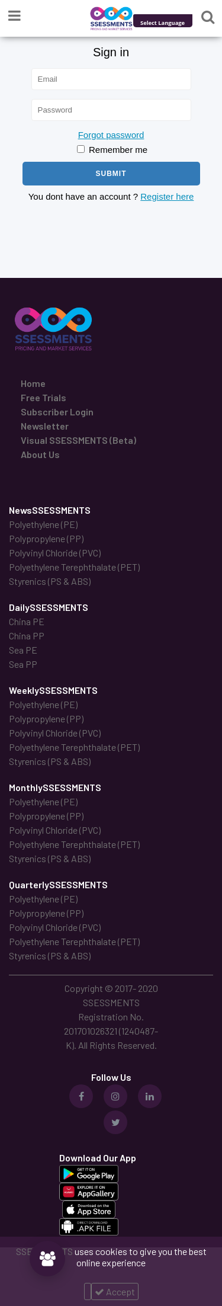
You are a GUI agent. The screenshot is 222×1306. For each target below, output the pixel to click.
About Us (40, 454)
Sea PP (23, 664)
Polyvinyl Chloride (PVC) (55, 552)
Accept (115, 1291)
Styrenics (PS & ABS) (50, 581)
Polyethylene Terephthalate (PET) (74, 566)
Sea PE (23, 649)
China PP (26, 635)
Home (33, 383)
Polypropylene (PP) (46, 538)
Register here (167, 196)
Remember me (112, 150)
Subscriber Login (57, 411)
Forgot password (111, 135)
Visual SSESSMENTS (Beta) (78, 440)
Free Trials (43, 397)
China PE (26, 621)
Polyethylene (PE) (43, 524)
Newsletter (45, 425)
